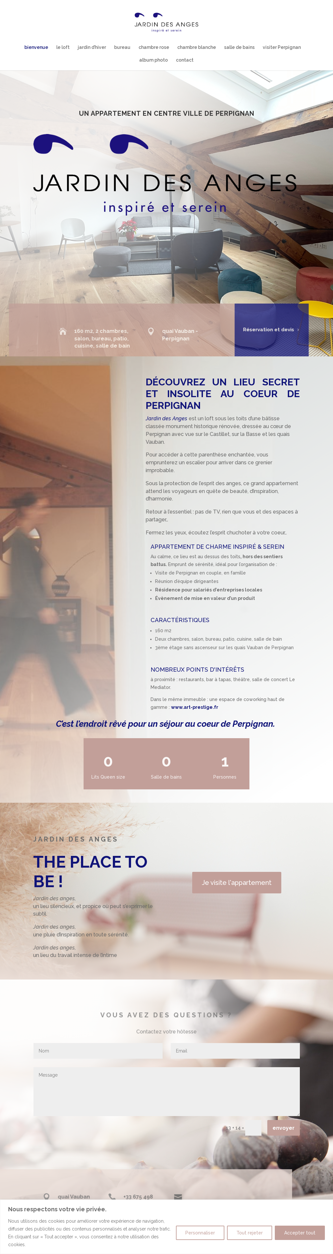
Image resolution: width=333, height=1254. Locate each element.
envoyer (284, 1128)
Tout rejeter (249, 1232)
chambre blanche (196, 47)
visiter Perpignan (282, 47)
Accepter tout (299, 1232)
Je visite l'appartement (237, 883)
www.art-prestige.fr (194, 707)
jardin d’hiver (92, 47)
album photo (153, 60)
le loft (63, 47)
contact (184, 60)
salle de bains (239, 47)
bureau (122, 47)
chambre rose (154, 47)
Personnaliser (200, 1232)
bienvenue (36, 47)
